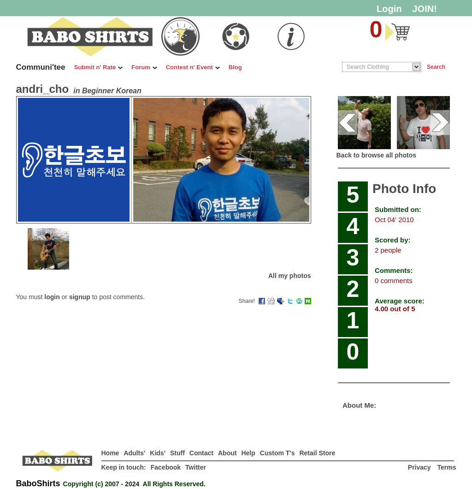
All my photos (289, 275)
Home (110, 453)
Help (248, 453)
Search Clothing (368, 66)
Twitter (195, 467)
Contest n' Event (193, 67)
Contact (201, 453)
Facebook (166, 467)
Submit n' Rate (98, 67)
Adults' (134, 453)
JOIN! (425, 9)
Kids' (157, 453)
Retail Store (317, 453)
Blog (235, 67)
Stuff (177, 453)
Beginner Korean (112, 91)
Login (389, 9)
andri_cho (42, 89)
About (227, 453)
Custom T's (277, 453)
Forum (144, 67)
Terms (446, 467)
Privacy (420, 467)
